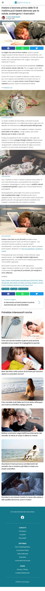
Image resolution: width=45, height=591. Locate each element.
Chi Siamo (22, 531)
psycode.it (22, 538)
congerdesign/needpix (6, 117)
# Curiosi (14, 289)
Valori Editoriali (22, 554)
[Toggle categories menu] (2, 2)
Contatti (22, 535)
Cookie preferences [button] (22, 573)
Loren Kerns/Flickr (5, 176)
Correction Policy (22, 550)
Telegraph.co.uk (7, 87)
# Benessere (23, 289)
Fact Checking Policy (22, 547)
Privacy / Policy (22, 569)
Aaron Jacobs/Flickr (6, 236)
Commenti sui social (22, 561)
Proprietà (22, 557)
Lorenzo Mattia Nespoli (13, 17)
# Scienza (5, 289)
